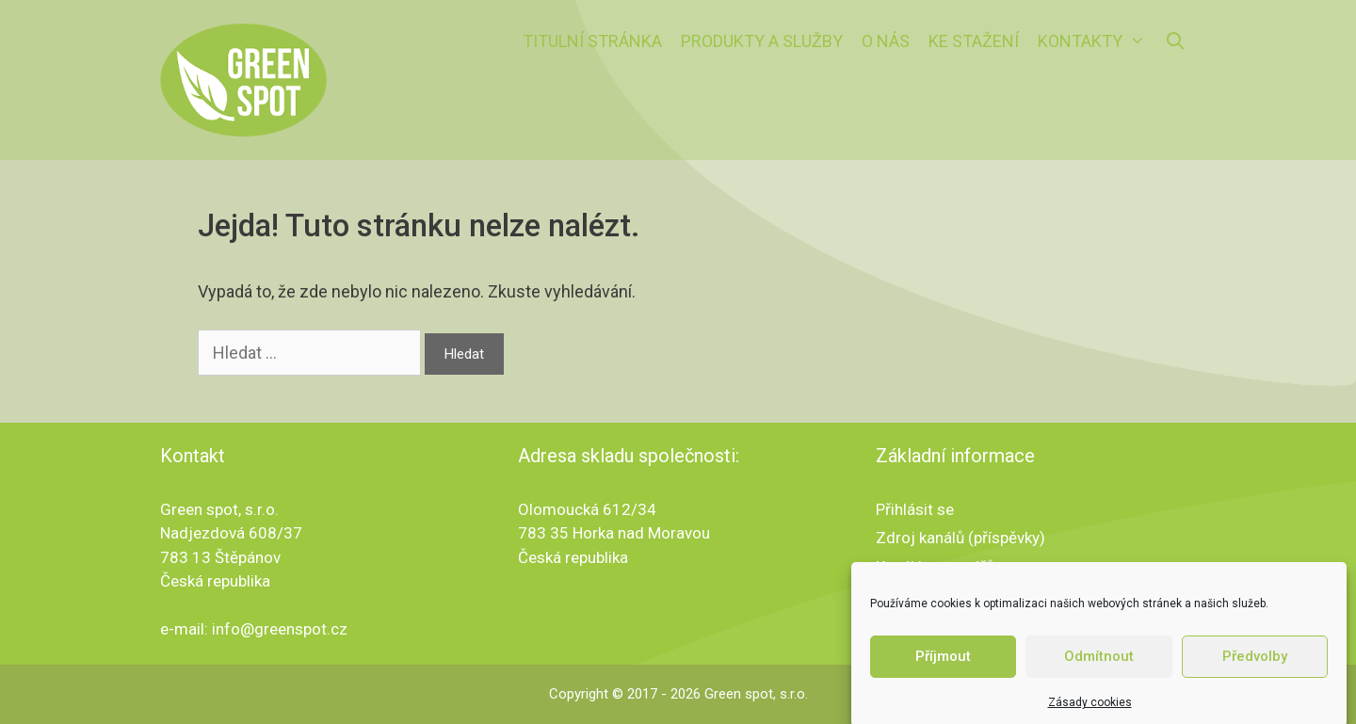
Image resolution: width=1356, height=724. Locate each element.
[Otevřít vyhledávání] (1175, 41)
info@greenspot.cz (279, 628)
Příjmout (943, 662)
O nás (886, 41)
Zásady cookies (1090, 708)
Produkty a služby (762, 41)
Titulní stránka (592, 41)
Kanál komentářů (935, 566)
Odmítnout (1099, 662)
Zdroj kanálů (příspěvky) (960, 537)
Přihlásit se (915, 509)
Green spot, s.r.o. (756, 693)
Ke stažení (973, 41)
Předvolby (1254, 662)
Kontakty (1096, 41)
